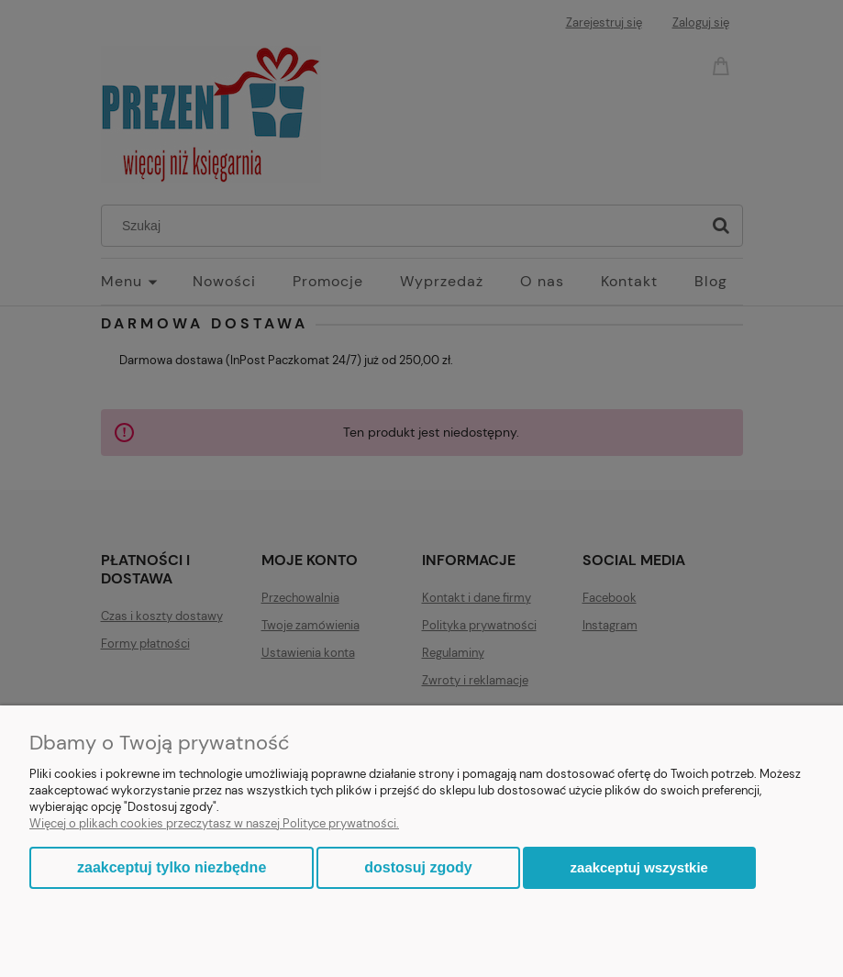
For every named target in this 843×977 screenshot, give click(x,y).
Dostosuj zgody (417, 867)
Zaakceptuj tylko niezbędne (171, 867)
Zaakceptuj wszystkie (639, 867)
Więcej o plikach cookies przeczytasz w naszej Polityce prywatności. (214, 823)
